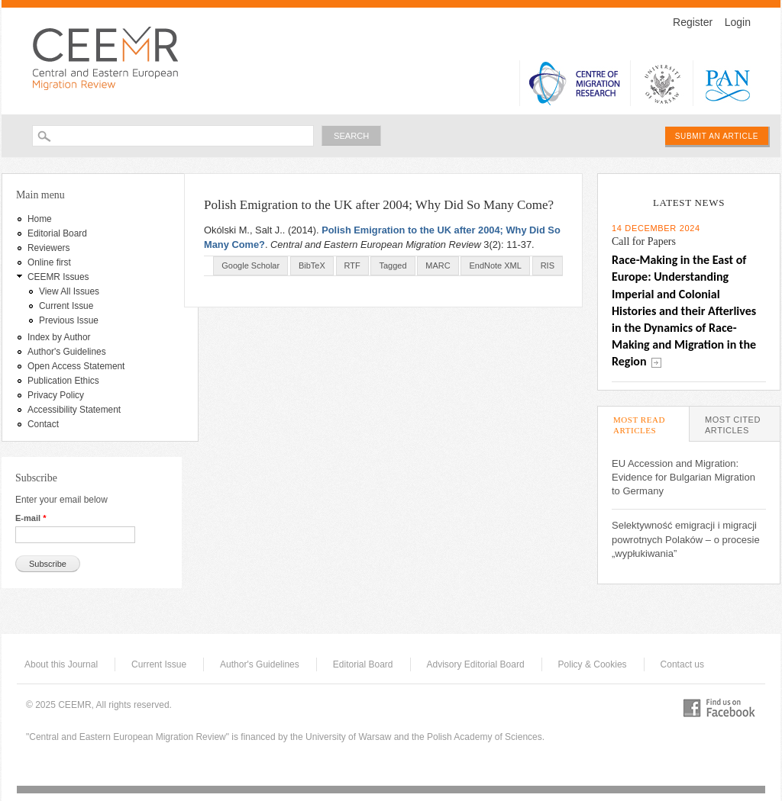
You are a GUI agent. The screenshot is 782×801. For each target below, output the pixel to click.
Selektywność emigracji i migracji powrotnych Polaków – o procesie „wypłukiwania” (686, 539)
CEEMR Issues (58, 277)
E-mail (30, 518)
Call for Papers (644, 241)
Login (738, 22)
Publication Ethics (63, 380)
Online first (49, 262)
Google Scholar (250, 265)
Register (693, 22)
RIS (547, 265)
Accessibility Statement (74, 409)
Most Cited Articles (733, 425)
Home (39, 219)
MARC (437, 265)
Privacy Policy (55, 395)
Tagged (392, 265)
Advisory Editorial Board (476, 664)
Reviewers (48, 248)
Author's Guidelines (66, 351)
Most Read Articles (651, 425)
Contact (43, 424)
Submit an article (716, 136)
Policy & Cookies (592, 664)
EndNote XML (495, 265)
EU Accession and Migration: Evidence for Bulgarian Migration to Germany (683, 477)
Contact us (682, 664)
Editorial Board (57, 233)
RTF (352, 265)
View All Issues (69, 291)
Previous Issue (69, 320)
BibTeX (312, 265)
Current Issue (66, 306)
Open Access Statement (75, 366)
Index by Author (59, 337)
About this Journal (61, 664)
